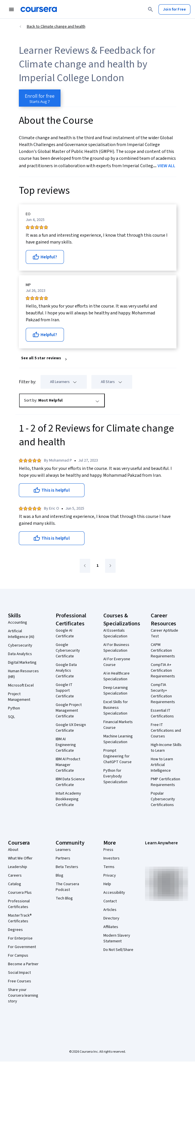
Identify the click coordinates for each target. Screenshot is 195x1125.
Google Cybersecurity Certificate (68, 650)
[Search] (150, 9)
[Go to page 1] (98, 566)
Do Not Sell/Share (118, 950)
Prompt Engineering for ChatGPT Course (117, 756)
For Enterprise (20, 938)
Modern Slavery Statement (116, 938)
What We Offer (20, 858)
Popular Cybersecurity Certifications (163, 799)
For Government (22, 947)
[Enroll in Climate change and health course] (40, 98)
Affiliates (110, 927)
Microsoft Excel (21, 685)
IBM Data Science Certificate (70, 782)
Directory (111, 918)
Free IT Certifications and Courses (166, 730)
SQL (11, 717)
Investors (111, 858)
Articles (109, 910)
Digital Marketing (22, 662)
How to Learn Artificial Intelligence (162, 764)
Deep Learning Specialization (115, 690)
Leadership (17, 867)
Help (107, 884)
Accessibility (114, 892)
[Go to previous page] (85, 566)
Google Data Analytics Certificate (66, 670)
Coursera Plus (20, 892)
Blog (59, 875)
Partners (63, 858)
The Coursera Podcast (67, 887)
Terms (108, 867)
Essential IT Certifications (162, 713)
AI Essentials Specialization (115, 633)
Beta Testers (67, 867)
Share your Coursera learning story (23, 995)
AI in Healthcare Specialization (116, 676)
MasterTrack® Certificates (20, 918)
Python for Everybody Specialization (115, 776)
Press (108, 850)
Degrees (15, 930)
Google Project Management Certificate (69, 710)
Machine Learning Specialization (118, 739)
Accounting (17, 622)
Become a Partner (23, 964)
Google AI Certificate (65, 633)
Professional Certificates (19, 904)
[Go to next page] (110, 566)
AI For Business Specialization (116, 647)
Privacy (109, 875)
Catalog (14, 884)
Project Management (19, 697)
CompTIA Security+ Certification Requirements (163, 693)
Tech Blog (64, 898)
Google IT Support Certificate (65, 690)
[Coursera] (39, 9)
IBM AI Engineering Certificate (66, 744)
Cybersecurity (20, 645)
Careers (15, 875)
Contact (110, 901)
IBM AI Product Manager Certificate (68, 764)
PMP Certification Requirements (165, 782)
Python (14, 708)
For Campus (18, 955)
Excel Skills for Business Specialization (115, 707)
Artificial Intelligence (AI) (21, 634)
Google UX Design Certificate (71, 727)
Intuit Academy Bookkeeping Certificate (68, 799)
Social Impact (19, 973)
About (13, 850)
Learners (63, 850)
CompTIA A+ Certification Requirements (163, 670)
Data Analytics (20, 654)
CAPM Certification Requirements (163, 650)
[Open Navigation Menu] (11, 9)
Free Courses (19, 981)
